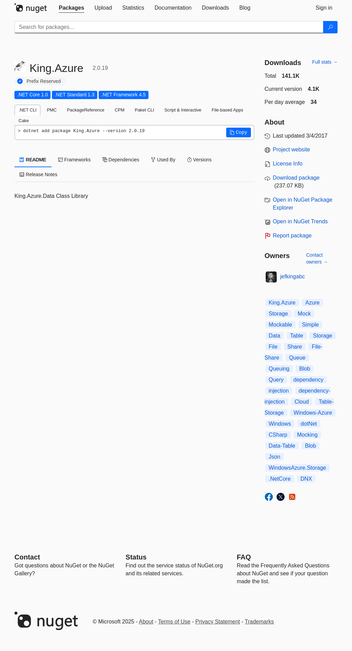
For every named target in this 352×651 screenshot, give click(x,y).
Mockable (280, 325)
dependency (308, 380)
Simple (310, 325)
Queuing (279, 369)
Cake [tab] (24, 120)
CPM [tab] (119, 110)
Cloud (302, 402)
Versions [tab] (199, 159)
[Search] (330, 27)
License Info (287, 164)
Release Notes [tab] (38, 174)
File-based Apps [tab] (227, 110)
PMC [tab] (51, 110)
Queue (297, 358)
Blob (304, 369)
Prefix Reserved (43, 81)
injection (279, 391)
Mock (304, 314)
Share (294, 347)
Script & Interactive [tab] (182, 110)
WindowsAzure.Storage (297, 468)
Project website (291, 149)
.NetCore (280, 479)
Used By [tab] (163, 159)
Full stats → (325, 62)
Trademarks (259, 622)
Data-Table (282, 446)
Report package (292, 235)
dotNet (309, 424)
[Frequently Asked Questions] (244, 557)
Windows (280, 424)
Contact (27, 557)
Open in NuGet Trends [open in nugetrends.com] (300, 221)
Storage (278, 314)
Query (276, 380)
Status (135, 557)
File (273, 347)
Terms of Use (174, 622)
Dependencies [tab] (120, 159)
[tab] (71, 7)
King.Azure (282, 303)
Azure (312, 303)
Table (296, 336)
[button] (238, 132)
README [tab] (33, 159)
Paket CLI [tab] (144, 110)
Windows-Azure (313, 413)
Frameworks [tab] (74, 159)
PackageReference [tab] (85, 110)
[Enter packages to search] (168, 27)
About (146, 622)
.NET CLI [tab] (27, 110)
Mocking (307, 435)
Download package (296, 178)
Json (274, 457)
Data (274, 336)
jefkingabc (292, 276)
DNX (306, 479)
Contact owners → (317, 258)
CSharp (278, 435)
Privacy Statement (217, 622)
